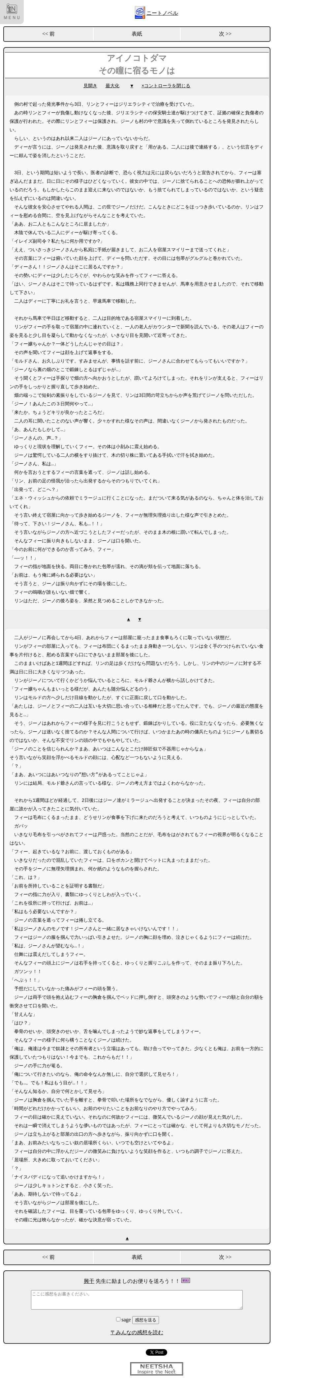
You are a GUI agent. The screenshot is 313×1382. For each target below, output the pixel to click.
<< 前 (48, 34)
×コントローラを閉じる (165, 86)
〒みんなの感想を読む (136, 1332)
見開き (90, 86)
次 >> (225, 34)
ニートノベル (162, 13)
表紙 (137, 34)
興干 (89, 1281)
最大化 (112, 86)
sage (124, 1319)
